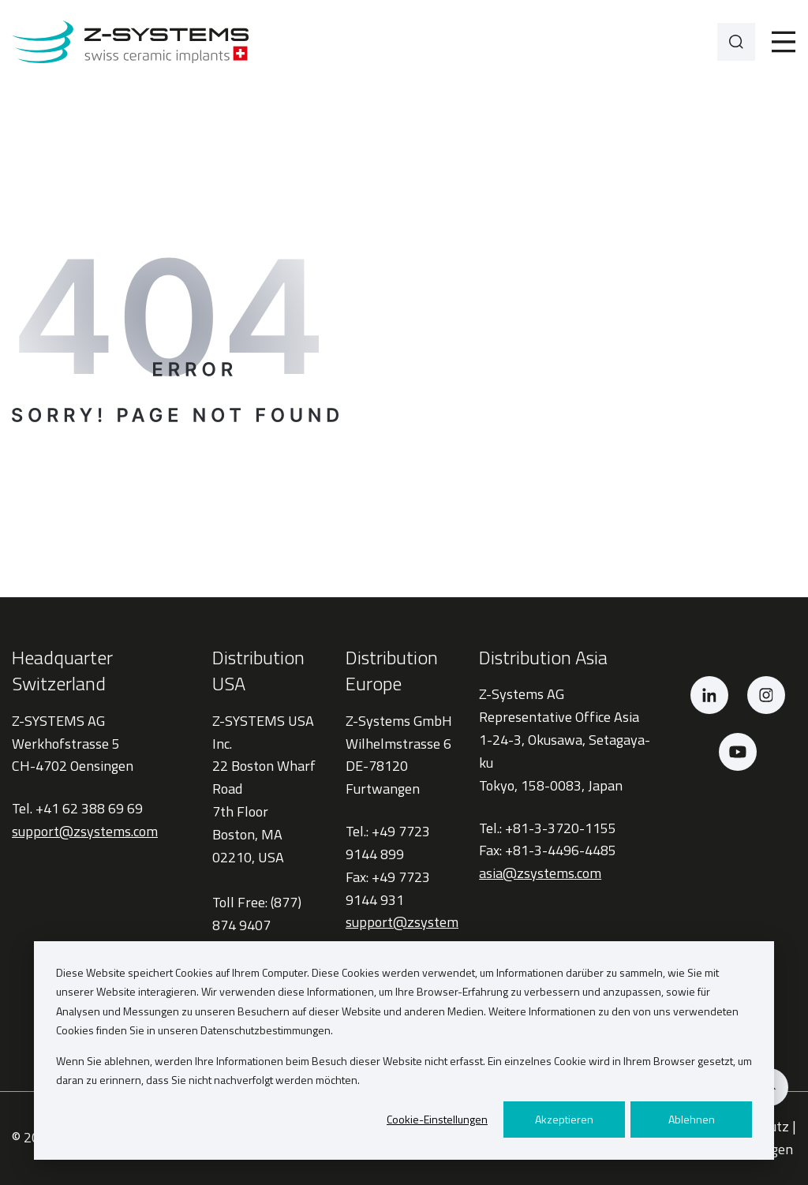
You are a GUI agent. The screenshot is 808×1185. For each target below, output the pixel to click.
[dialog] (404, 1050)
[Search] (736, 42)
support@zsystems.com (85, 831)
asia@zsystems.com (540, 873)
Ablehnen (691, 1119)
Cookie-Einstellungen (437, 1119)
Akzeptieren (564, 1119)
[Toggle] (783, 41)
